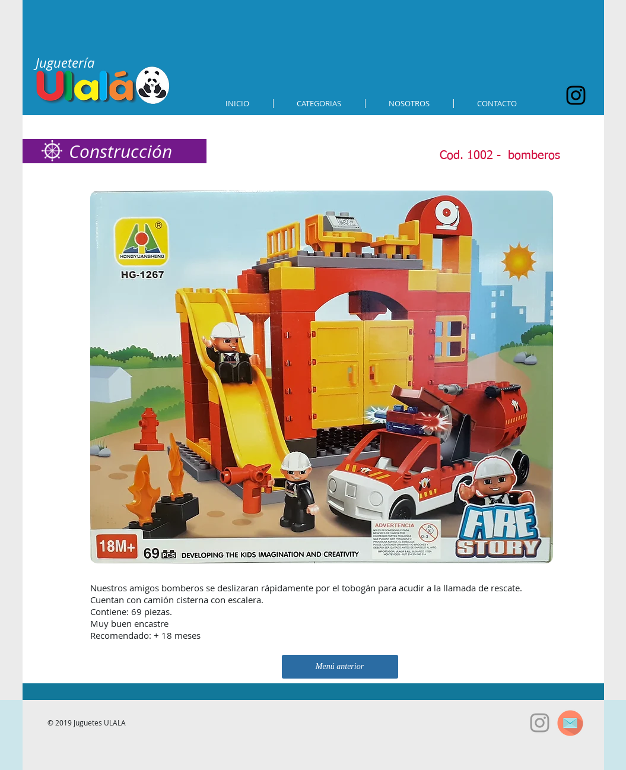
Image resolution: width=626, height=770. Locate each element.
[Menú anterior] (340, 667)
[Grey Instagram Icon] (539, 723)
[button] (319, 103)
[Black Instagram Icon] (576, 95)
